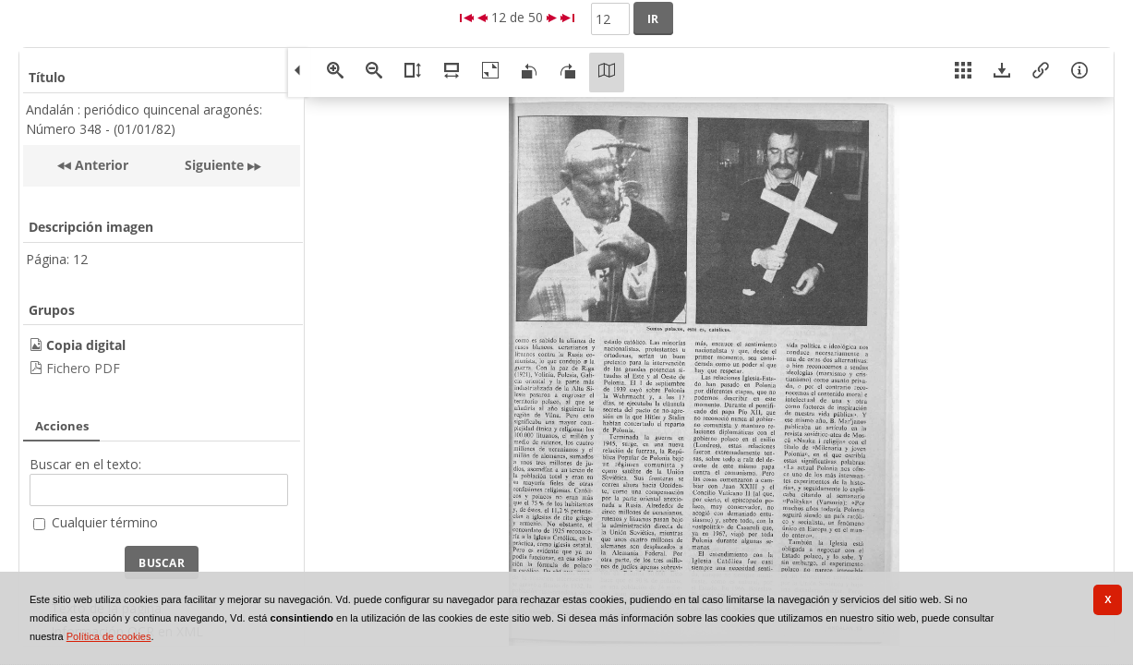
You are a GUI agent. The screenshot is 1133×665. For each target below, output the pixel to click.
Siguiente (214, 165)
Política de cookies (108, 636)
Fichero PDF (83, 368)
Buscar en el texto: (85, 464)
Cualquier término (105, 522)
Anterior (99, 165)
